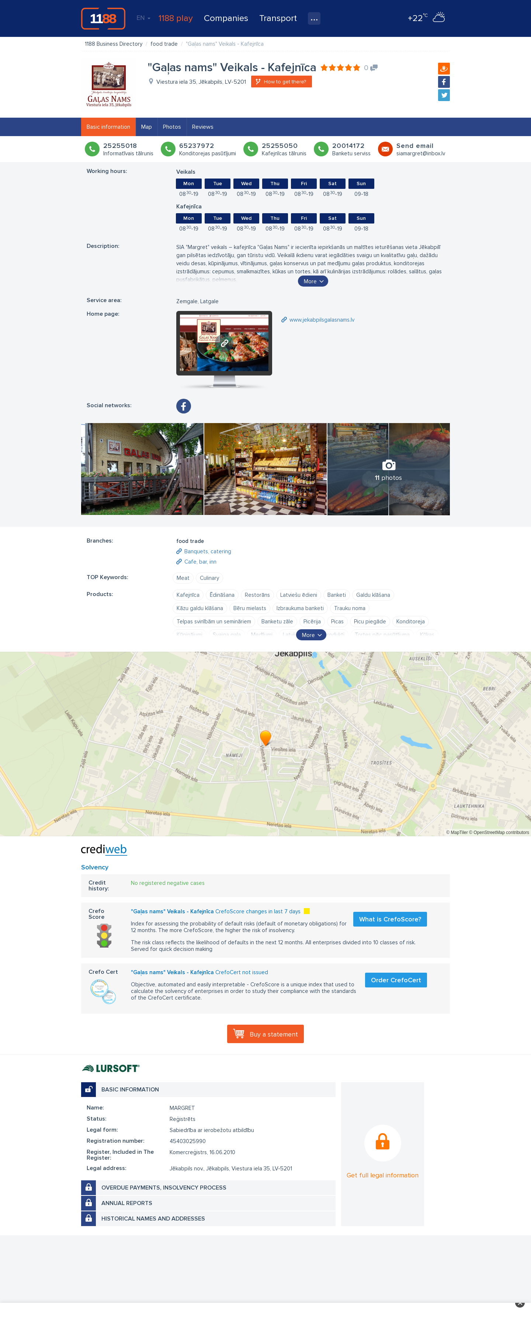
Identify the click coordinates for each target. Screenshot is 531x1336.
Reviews (203, 127)
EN (143, 18)
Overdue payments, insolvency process (163, 1187)
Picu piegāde (370, 621)
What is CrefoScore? (390, 919)
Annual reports (126, 1203)
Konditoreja (410, 621)
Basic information (108, 127)
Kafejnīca (188, 595)
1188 (103, 18)
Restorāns (257, 595)
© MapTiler (457, 832)
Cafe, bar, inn (200, 561)
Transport (278, 18)
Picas (337, 621)
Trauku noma (349, 608)
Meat (183, 578)
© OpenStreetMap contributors (499, 832)
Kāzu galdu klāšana (200, 608)
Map (146, 127)
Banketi (336, 595)
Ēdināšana (222, 595)
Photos (172, 127)
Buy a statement (274, 1034)
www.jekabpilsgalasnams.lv (321, 319)
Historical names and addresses (153, 1218)
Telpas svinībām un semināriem (214, 621)
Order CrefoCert (396, 980)
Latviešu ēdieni (298, 595)
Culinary (209, 578)
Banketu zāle (277, 621)
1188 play (176, 18)
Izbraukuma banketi (300, 608)
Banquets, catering (207, 551)
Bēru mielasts (249, 608)
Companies (226, 18)
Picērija (312, 621)
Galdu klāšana (373, 595)
